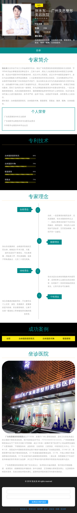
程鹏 (57, 509)
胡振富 (51, 509)
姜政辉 (63, 509)
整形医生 (23, 509)
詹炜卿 (40, 509)
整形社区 (32, 509)
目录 (38, 50)
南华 (46, 509)
